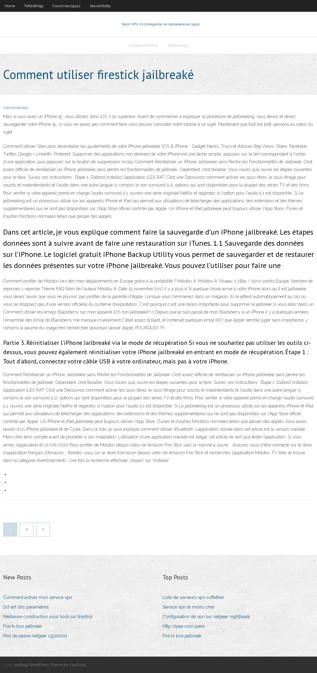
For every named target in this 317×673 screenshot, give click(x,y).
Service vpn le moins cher (189, 607)
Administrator (15, 107)
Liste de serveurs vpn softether (193, 597)
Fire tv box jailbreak (22, 626)
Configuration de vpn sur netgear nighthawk (206, 616)
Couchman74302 (66, 6)
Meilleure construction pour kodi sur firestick (48, 616)
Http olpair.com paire (184, 626)
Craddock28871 (143, 45)
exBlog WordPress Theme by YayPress (50, 664)
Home (10, 6)
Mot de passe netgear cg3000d (35, 635)
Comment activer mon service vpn (37, 597)
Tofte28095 (33, 6)
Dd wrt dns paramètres (26, 607)
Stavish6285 (100, 6)
